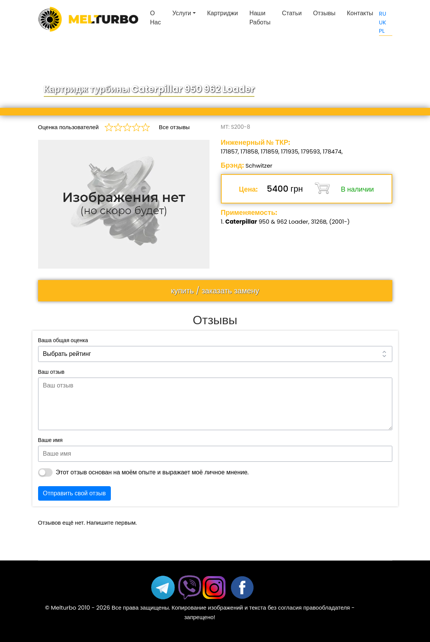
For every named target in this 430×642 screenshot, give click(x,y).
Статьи (292, 13)
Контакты (360, 13)
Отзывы (324, 13)
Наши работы (260, 18)
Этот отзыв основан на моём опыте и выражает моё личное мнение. (152, 472)
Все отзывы (174, 127)
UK (382, 22)
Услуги (181, 13)
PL (382, 31)
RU (382, 14)
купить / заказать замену (215, 290)
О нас (155, 18)
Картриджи (222, 13)
